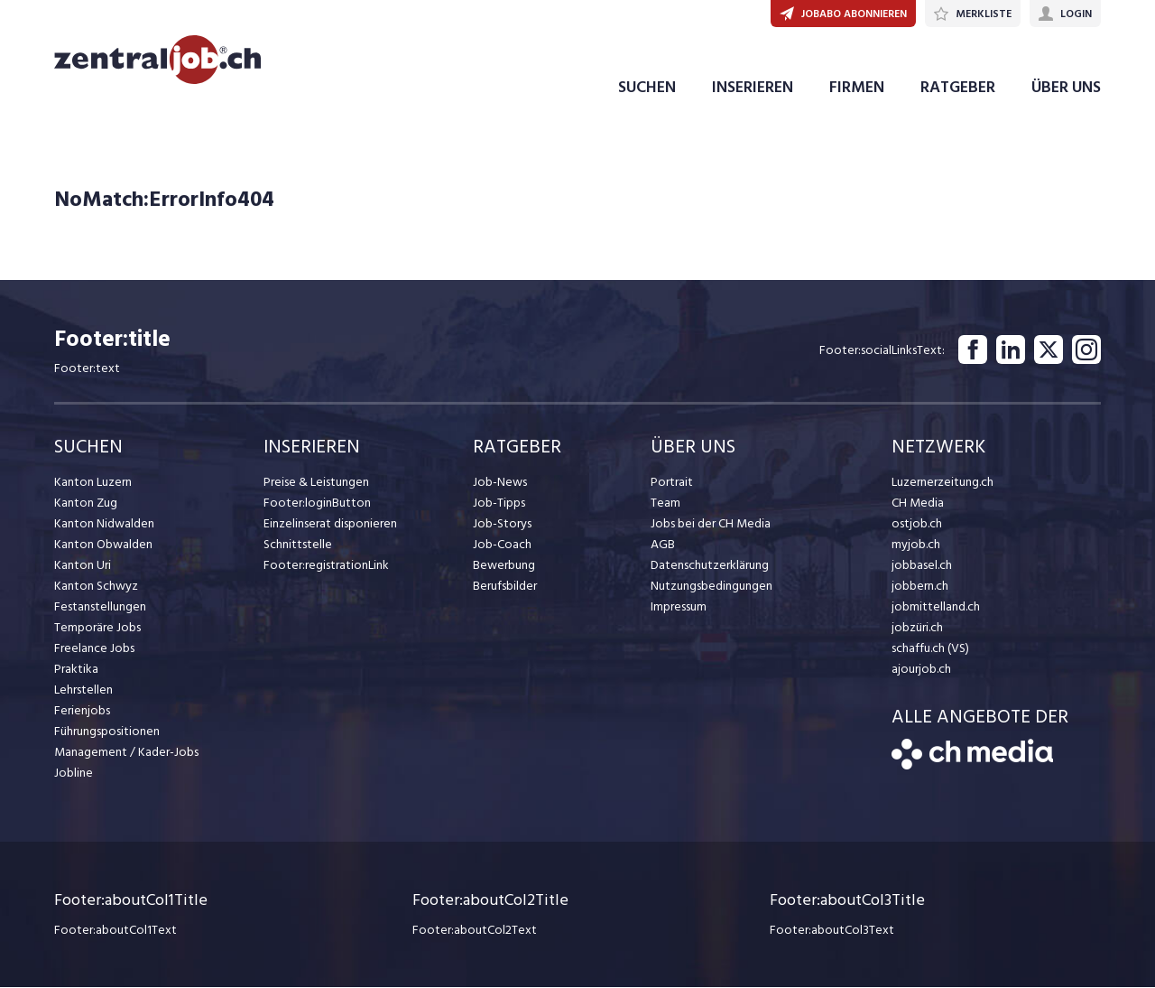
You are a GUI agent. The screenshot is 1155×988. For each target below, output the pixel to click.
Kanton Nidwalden (104, 525)
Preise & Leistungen (316, 483)
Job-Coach (502, 546)
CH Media (918, 504)
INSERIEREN (752, 89)
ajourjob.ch (921, 670)
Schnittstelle (297, 546)
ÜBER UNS (1066, 89)
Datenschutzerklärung (710, 566)
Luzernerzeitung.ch (942, 483)
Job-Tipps (499, 504)
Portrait (672, 483)
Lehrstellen (83, 691)
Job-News (500, 483)
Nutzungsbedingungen (711, 587)
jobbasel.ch (922, 566)
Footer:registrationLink (326, 566)
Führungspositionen (107, 732)
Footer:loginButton (317, 504)
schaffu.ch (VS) (930, 649)
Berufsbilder (505, 587)
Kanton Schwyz (96, 587)
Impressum (679, 608)
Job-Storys (502, 525)
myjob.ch (916, 546)
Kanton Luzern (93, 483)
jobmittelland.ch (936, 608)
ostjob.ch (917, 525)
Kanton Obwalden (103, 546)
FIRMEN (856, 89)
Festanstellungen (100, 608)
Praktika (76, 670)
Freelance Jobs (94, 649)
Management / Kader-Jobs (126, 753)
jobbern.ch (920, 587)
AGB (663, 546)
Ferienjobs (82, 712)
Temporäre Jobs (97, 629)
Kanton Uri (82, 566)
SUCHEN (647, 89)
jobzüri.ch (917, 629)
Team (665, 504)
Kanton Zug (85, 504)
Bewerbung (504, 566)
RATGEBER (957, 89)
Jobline (73, 774)
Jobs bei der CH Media (711, 525)
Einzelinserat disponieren (330, 525)
